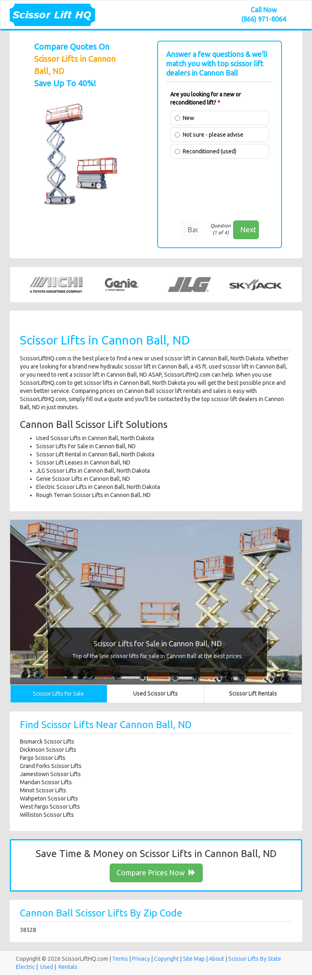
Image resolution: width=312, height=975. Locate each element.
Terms (120, 958)
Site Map (194, 958)
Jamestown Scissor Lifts (50, 774)
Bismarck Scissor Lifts (47, 741)
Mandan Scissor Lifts (46, 782)
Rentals (68, 967)
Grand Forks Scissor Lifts (51, 766)
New (188, 118)
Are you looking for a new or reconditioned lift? (205, 98)
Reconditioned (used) (209, 151)
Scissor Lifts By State (254, 958)
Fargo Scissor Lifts (42, 758)
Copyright (166, 958)
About (216, 958)
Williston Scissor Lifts (47, 814)
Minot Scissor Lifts (43, 790)
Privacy (141, 958)
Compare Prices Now (156, 872)
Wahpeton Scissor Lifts (49, 798)
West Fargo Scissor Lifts (50, 806)
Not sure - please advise (213, 134)
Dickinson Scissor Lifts (48, 749)
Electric (25, 967)
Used (46, 967)
